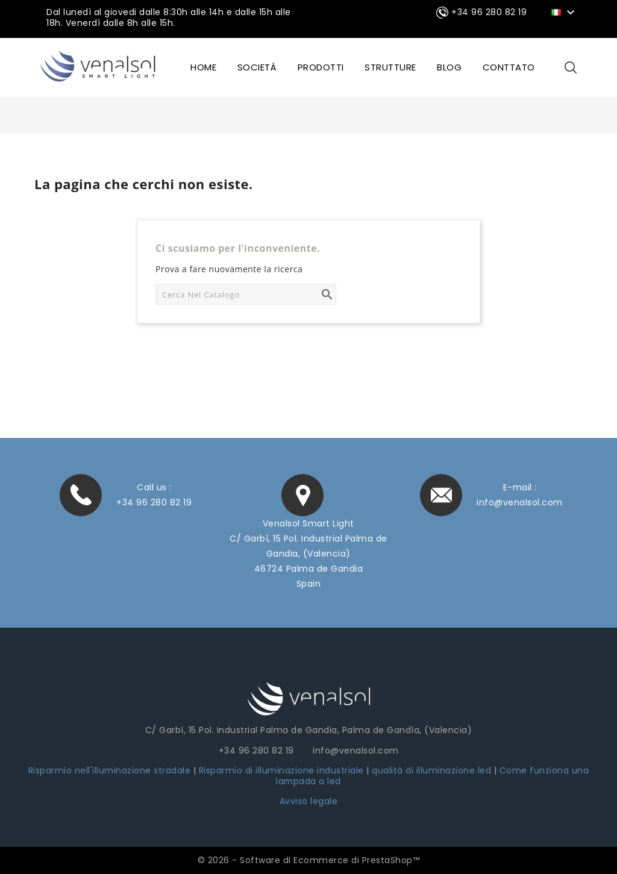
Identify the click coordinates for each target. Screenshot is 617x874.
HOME (203, 67)
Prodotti (321, 67)
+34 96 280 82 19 (154, 502)
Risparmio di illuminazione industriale (283, 770)
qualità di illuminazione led (431, 770)
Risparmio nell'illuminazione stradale (109, 770)
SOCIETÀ (257, 67)
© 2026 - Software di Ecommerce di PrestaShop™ (309, 860)
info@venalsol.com (520, 502)
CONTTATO (509, 67)
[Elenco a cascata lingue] (564, 11)
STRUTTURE (390, 67)
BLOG (449, 67)
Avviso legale (309, 801)
